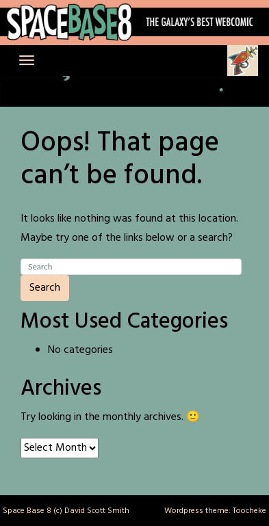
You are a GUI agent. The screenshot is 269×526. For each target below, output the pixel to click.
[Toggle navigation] (26, 60)
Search (44, 288)
